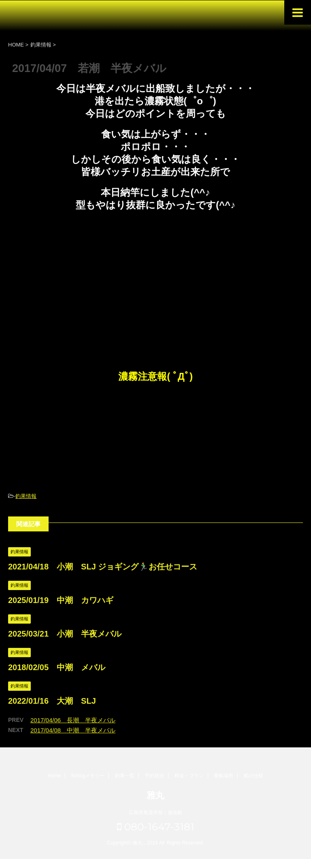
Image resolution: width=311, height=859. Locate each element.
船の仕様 (253, 776)
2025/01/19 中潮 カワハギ (60, 600)
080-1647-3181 (155, 827)
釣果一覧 (124, 776)
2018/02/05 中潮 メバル (56, 667)
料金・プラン (189, 776)
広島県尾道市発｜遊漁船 (155, 812)
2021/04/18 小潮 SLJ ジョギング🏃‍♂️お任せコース (102, 566)
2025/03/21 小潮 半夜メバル (64, 633)
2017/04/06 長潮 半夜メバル (72, 720)
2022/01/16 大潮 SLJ (52, 700)
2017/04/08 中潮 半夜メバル (72, 730)
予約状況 (154, 776)
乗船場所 (223, 776)
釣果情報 (25, 496)
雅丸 (155, 795)
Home (54, 776)
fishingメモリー (88, 776)
